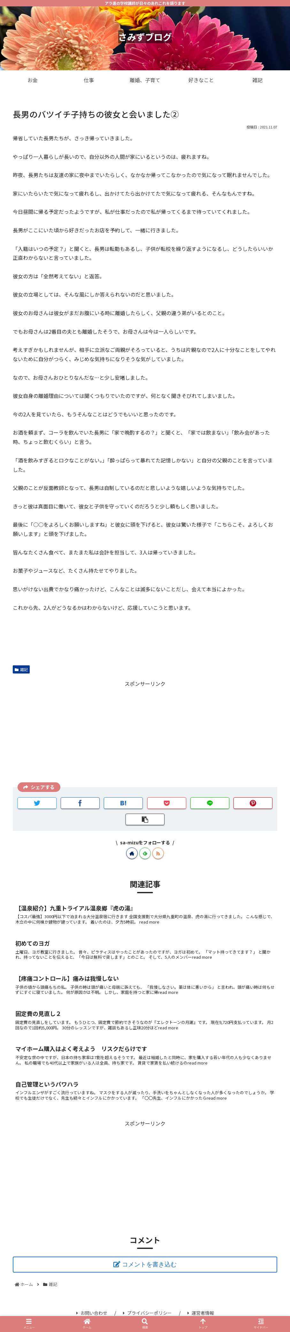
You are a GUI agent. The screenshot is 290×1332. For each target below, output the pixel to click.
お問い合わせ (91, 1313)
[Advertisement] (145, 733)
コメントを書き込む (149, 1264)
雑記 (21, 669)
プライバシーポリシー (147, 1313)
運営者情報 (200, 1313)
